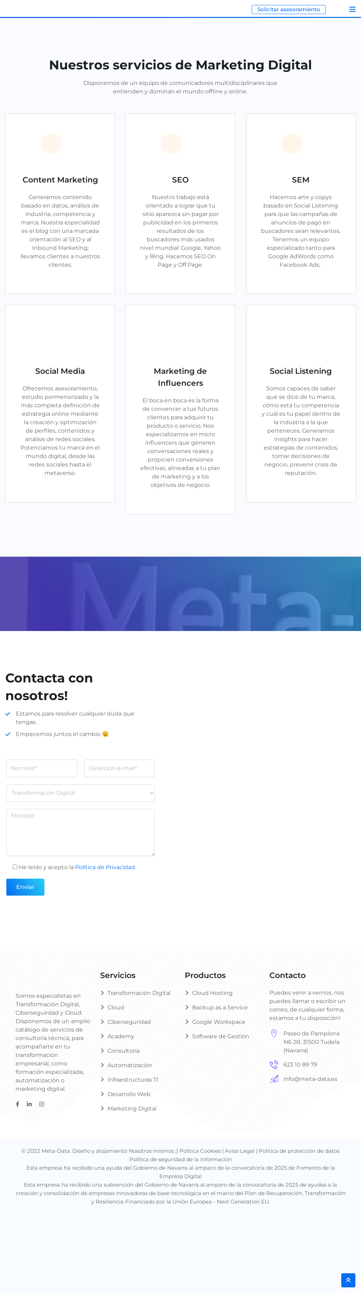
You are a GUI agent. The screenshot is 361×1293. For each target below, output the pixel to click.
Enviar (25, 887)
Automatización (130, 1065)
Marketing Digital (132, 1108)
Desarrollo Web (129, 1094)
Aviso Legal (240, 1150)
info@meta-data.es (310, 1079)
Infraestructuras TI (133, 1079)
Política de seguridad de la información (180, 1159)
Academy (121, 1036)
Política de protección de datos (299, 1150)
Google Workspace (218, 1022)
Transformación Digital (139, 993)
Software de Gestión (220, 1036)
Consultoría (124, 1050)
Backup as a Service (220, 1007)
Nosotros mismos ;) (154, 1150)
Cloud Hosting (212, 993)
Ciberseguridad (129, 1022)
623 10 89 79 (300, 1064)
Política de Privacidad (105, 867)
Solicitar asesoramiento (288, 9)
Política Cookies (200, 1150)
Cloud (116, 1007)
